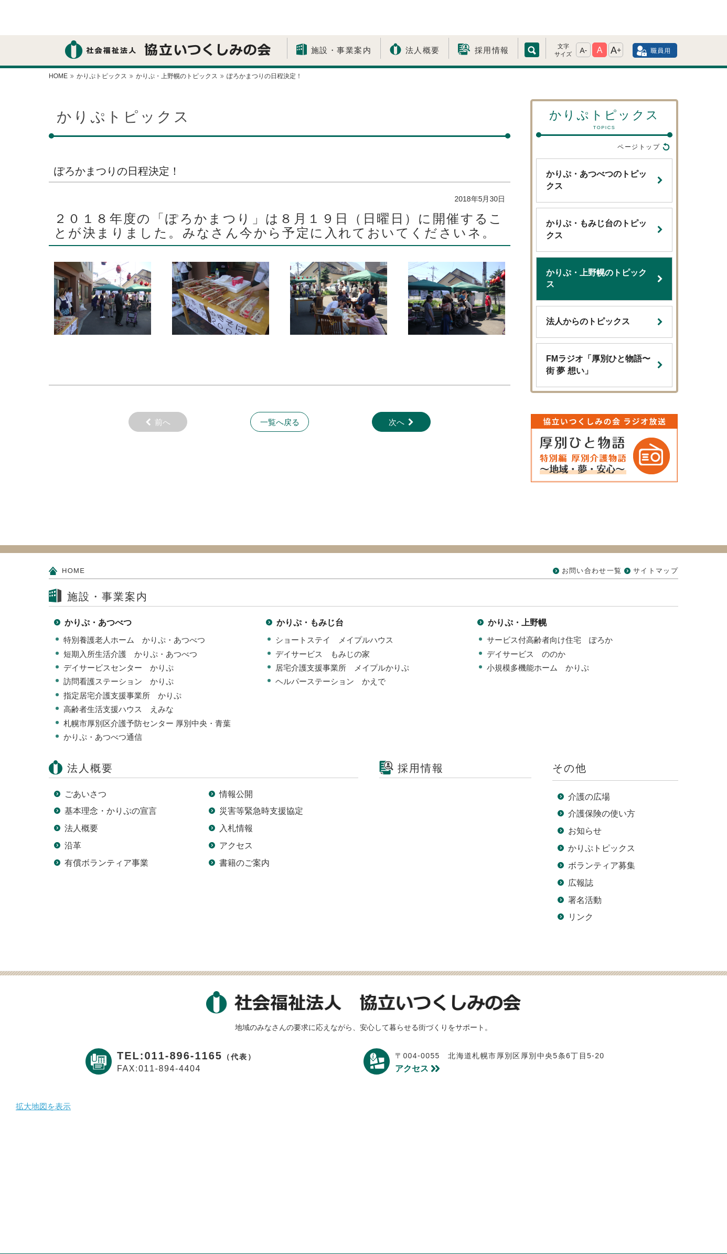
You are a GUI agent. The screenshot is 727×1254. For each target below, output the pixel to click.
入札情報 (236, 793)
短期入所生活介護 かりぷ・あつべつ (130, 618)
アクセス (236, 810)
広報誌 (580, 847)
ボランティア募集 (601, 830)
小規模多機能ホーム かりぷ (538, 632)
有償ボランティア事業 (106, 827)
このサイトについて (380, 1229)
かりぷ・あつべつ (98, 587)
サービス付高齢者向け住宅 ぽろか (550, 604)
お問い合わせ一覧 (592, 535)
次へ (396, 386)
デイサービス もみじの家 (322, 618)
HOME (73, 535)
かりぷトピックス (601, 813)
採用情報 (492, 14)
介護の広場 (589, 761)
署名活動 (585, 864)
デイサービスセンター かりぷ (118, 632)
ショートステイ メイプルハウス (334, 604)
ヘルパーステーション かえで (330, 646)
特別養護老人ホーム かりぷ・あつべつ (134, 604)
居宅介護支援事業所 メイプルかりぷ (342, 632)
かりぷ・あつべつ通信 (102, 701)
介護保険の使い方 (601, 778)
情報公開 (236, 758)
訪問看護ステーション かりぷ (118, 646)
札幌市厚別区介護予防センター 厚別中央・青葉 (147, 688)
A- (583, 15)
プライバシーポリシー (279, 1229)
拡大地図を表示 (43, 1071)
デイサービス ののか (526, 618)
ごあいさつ (85, 758)
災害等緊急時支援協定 (261, 775)
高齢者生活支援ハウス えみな (118, 673)
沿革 (73, 810)
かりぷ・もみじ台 (310, 587)
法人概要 (422, 14)
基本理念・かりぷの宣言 (111, 775)
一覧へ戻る (280, 386)
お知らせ (585, 795)
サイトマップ (655, 535)
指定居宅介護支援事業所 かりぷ (122, 660)
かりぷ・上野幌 (517, 587)
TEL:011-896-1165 (186, 1020)
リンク (580, 881)
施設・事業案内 (341, 14)
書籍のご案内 (244, 827)
